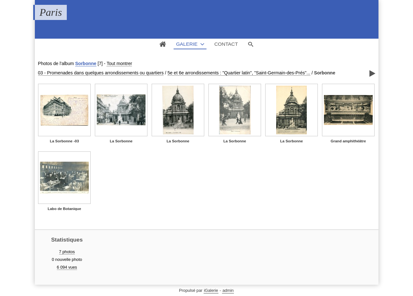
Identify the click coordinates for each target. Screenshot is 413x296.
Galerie (187, 44)
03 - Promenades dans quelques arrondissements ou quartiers (101, 72)
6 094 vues (67, 267)
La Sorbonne (121, 141)
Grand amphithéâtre (348, 141)
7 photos (67, 251)
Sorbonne (85, 63)
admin (228, 290)
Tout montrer (119, 63)
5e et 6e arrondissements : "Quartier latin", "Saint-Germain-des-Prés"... (238, 72)
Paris (51, 12)
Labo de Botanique (64, 209)
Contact (226, 44)
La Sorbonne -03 (64, 141)
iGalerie (211, 290)
